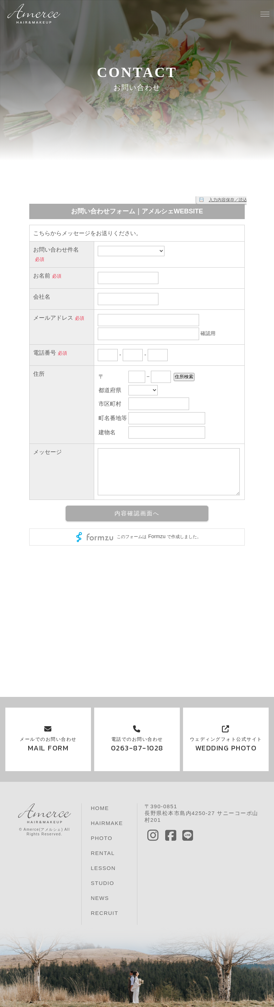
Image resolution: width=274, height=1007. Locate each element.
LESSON (103, 868)
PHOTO (101, 838)
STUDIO (102, 883)
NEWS (100, 898)
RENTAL (103, 853)
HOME (100, 808)
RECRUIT (104, 913)
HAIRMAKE (107, 823)
